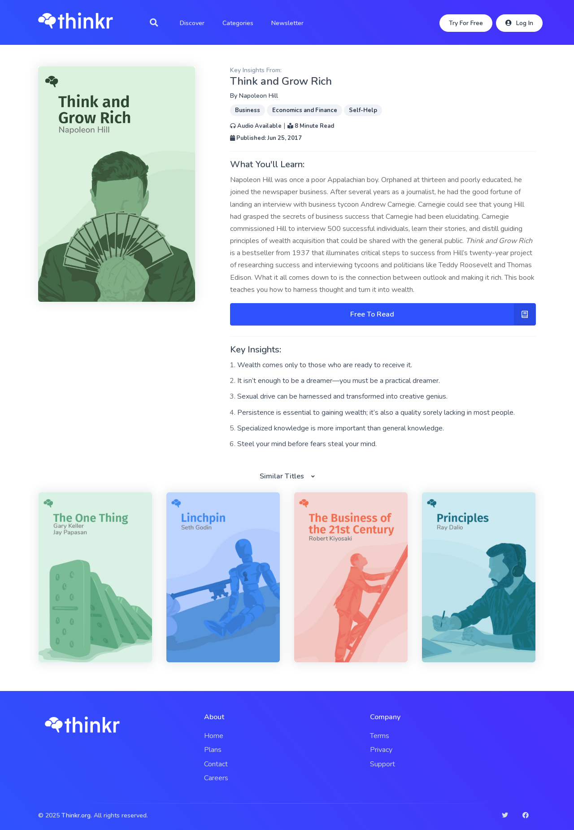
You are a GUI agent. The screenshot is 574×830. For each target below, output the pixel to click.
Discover (192, 23)
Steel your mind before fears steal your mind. (307, 444)
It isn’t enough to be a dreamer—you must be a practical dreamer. (338, 381)
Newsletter (287, 23)
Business (247, 110)
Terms (379, 736)
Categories (237, 23)
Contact (216, 764)
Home (213, 736)
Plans (213, 750)
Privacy (381, 750)
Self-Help (363, 110)
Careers (216, 778)
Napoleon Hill (258, 95)
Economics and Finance (304, 110)
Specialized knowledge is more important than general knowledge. (340, 428)
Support (382, 764)
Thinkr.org (76, 815)
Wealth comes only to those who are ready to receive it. (324, 365)
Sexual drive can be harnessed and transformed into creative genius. (342, 396)
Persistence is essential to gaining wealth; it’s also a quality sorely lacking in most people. (376, 412)
